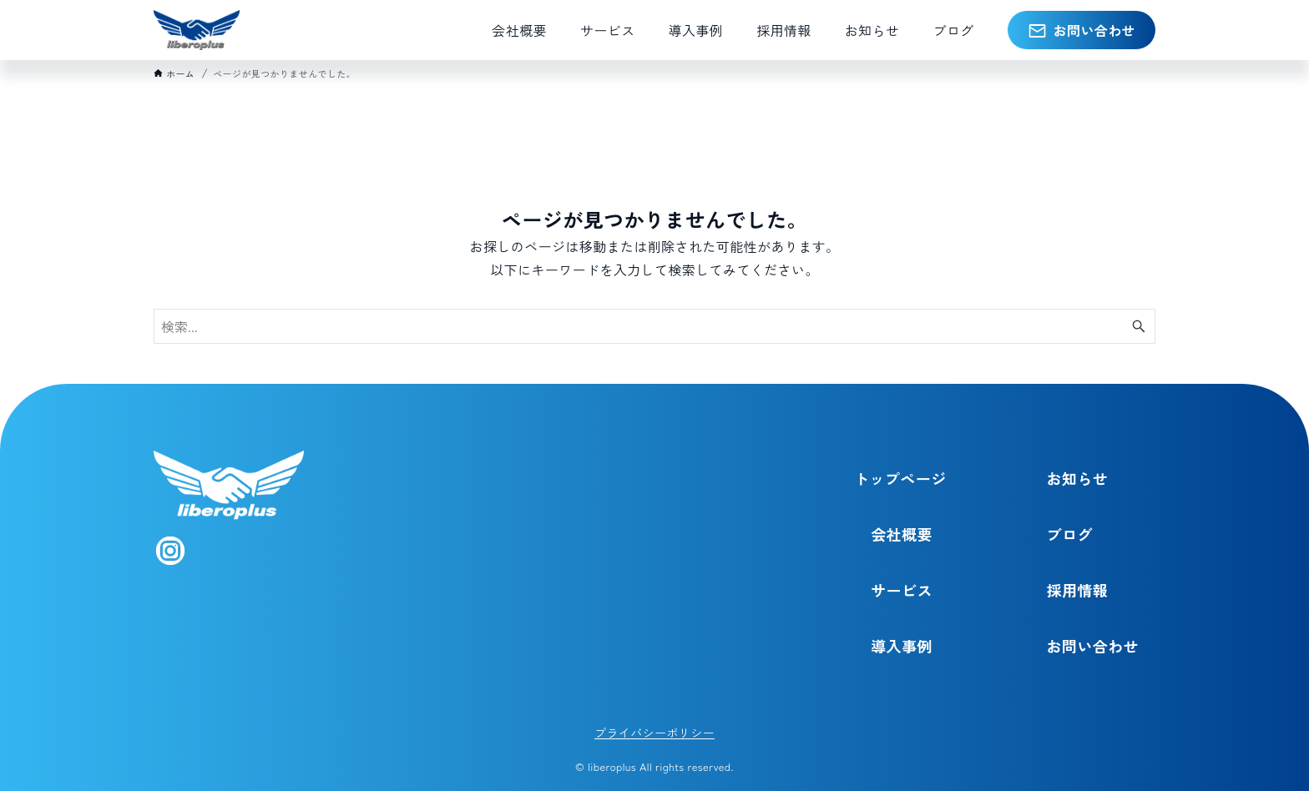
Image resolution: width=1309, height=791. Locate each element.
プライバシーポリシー (654, 732)
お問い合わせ (1093, 646)
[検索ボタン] (1138, 326)
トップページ (900, 478)
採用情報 (1078, 590)
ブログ (1070, 534)
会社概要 (901, 534)
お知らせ (1078, 478)
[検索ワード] (654, 326)
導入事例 (901, 646)
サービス (901, 590)
